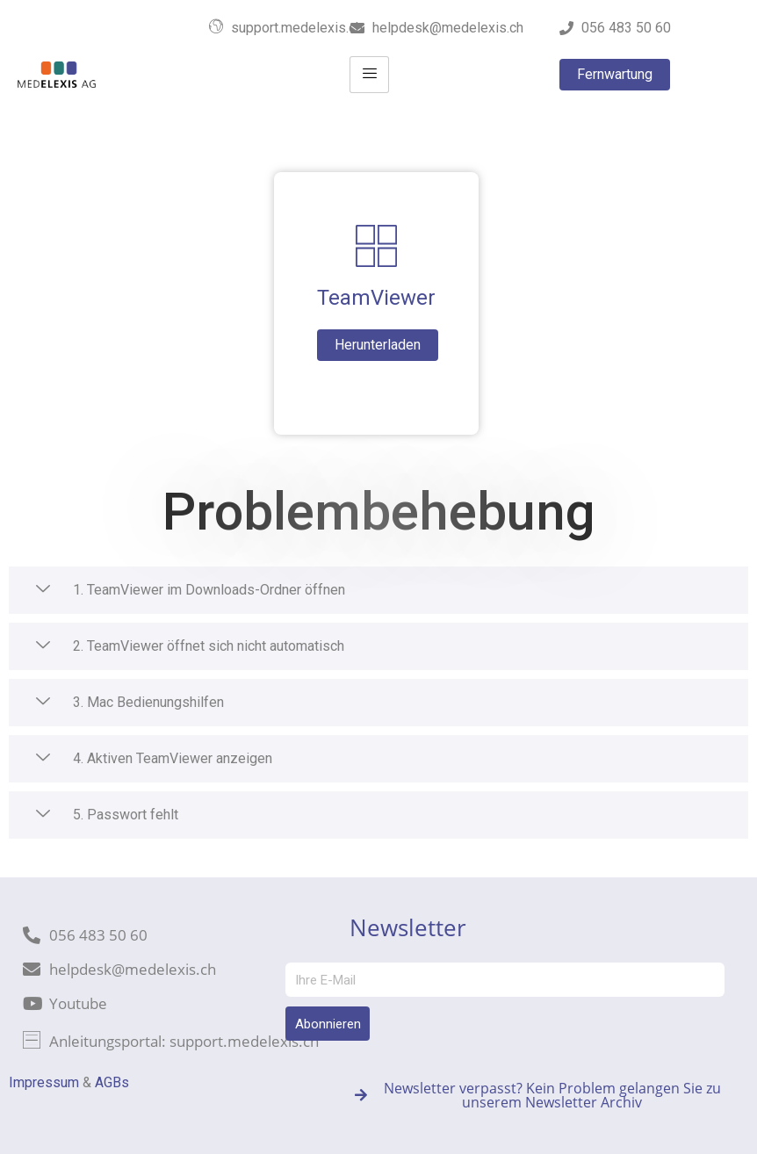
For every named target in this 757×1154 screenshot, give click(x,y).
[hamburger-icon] (369, 74)
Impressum (44, 1082)
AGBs (112, 1082)
